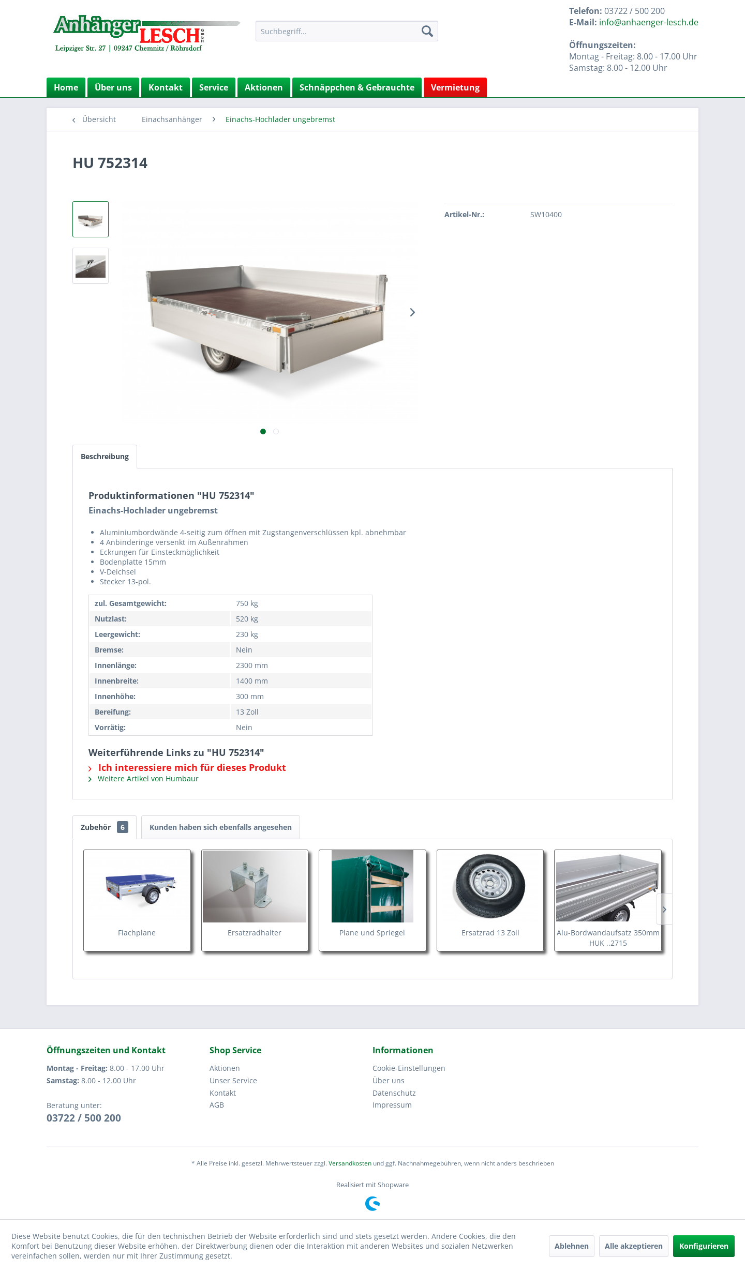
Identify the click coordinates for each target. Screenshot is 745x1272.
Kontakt (165, 87)
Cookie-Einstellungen (409, 1068)
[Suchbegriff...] (347, 31)
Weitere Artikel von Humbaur (143, 778)
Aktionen (264, 87)
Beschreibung (105, 456)
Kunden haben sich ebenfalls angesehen (221, 827)
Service (213, 87)
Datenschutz (394, 1093)
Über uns (113, 87)
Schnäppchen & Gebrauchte (357, 87)
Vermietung (455, 87)
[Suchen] (427, 31)
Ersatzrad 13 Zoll (490, 932)
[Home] (66, 87)
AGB (217, 1105)
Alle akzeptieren (634, 1246)
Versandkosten (350, 1163)
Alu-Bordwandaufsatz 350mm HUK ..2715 (608, 938)
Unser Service (233, 1080)
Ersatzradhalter (254, 932)
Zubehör (104, 827)
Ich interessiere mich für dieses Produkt (187, 767)
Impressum (392, 1105)
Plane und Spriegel (372, 932)
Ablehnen (572, 1246)
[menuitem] (347, 31)
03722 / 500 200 (84, 1118)
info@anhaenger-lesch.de (648, 22)
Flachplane (137, 932)
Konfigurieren (703, 1246)
